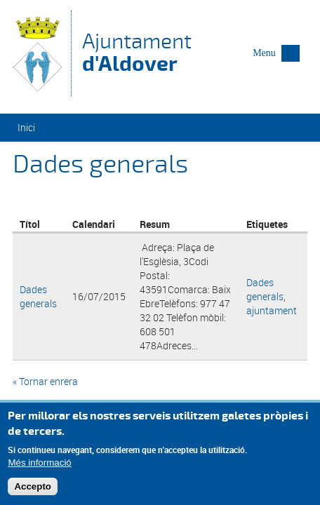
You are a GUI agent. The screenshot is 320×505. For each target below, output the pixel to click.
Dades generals (38, 296)
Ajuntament (137, 52)
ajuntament (271, 310)
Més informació (39, 465)
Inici (26, 127)
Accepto (32, 489)
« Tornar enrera (45, 381)
